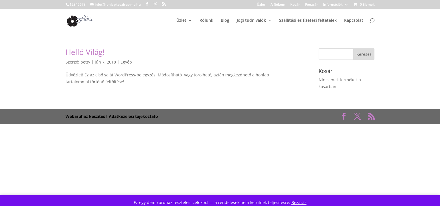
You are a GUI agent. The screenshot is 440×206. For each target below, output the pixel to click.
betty (85, 62)
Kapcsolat (353, 20)
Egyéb (126, 62)
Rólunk (206, 20)
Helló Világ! (85, 52)
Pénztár (311, 5)
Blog (225, 20)
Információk (333, 5)
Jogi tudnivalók (251, 20)
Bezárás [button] (299, 202)
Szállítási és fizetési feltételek (308, 20)
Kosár (295, 5)
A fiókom (278, 5)
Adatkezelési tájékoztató (133, 116)
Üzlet (261, 5)
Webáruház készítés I (87, 116)
